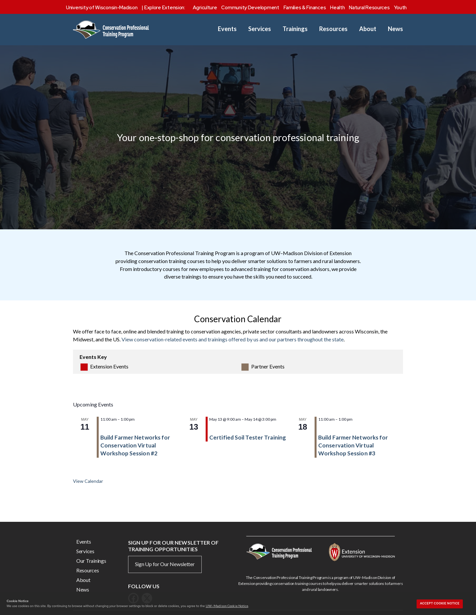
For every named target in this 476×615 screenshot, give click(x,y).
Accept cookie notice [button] (439, 603)
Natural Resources (369, 7)
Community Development (250, 7)
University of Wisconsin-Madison (102, 7)
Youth (400, 7)
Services (259, 28)
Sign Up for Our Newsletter (165, 564)
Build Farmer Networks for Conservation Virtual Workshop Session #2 (135, 445)
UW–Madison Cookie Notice (227, 606)
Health (337, 7)
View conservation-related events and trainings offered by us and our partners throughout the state (232, 339)
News (395, 28)
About (367, 28)
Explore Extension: (164, 7)
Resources (333, 28)
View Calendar (88, 481)
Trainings (295, 28)
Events (227, 28)
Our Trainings (91, 560)
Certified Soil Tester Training (247, 437)
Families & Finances (305, 7)
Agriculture (205, 7)
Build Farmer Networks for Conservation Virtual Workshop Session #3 (353, 445)
